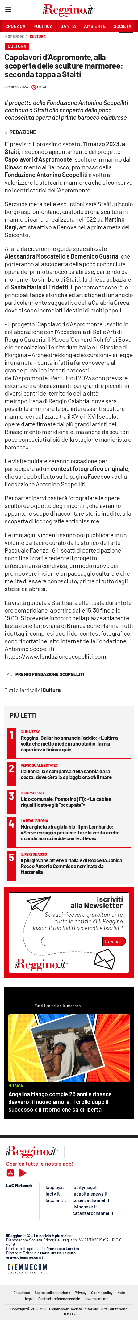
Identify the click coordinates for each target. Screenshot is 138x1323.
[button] (126, 39)
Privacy (80, 1292)
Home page (14, 36)
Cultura (37, 36)
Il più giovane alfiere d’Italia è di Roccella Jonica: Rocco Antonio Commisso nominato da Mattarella (72, 866)
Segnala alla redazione (52, 1292)
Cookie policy (102, 1292)
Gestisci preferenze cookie (59, 1299)
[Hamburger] (8, 10)
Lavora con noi (96, 1299)
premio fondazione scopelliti (49, 674)
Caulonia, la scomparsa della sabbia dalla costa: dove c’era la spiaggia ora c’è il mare (66, 774)
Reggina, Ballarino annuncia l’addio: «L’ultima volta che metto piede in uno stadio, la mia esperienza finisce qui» (69, 743)
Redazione (21, 1292)
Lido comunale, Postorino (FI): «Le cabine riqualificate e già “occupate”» (66, 802)
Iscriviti (114, 941)
